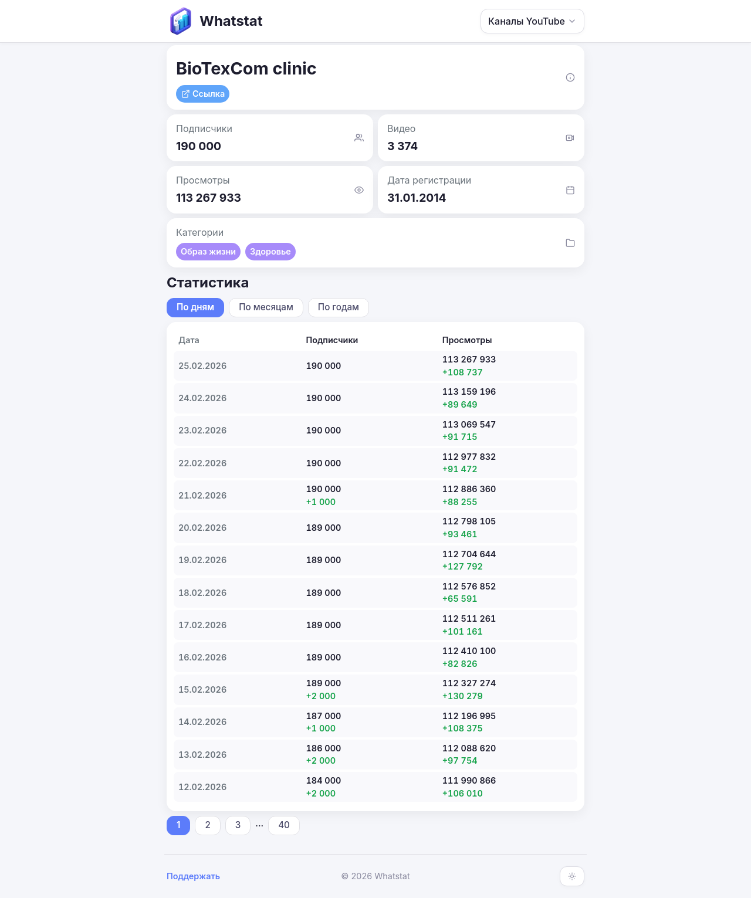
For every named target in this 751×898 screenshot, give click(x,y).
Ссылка (203, 94)
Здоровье (270, 251)
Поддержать (193, 876)
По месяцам (266, 307)
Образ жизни (208, 251)
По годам (338, 307)
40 (284, 825)
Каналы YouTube (532, 21)
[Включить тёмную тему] (572, 876)
